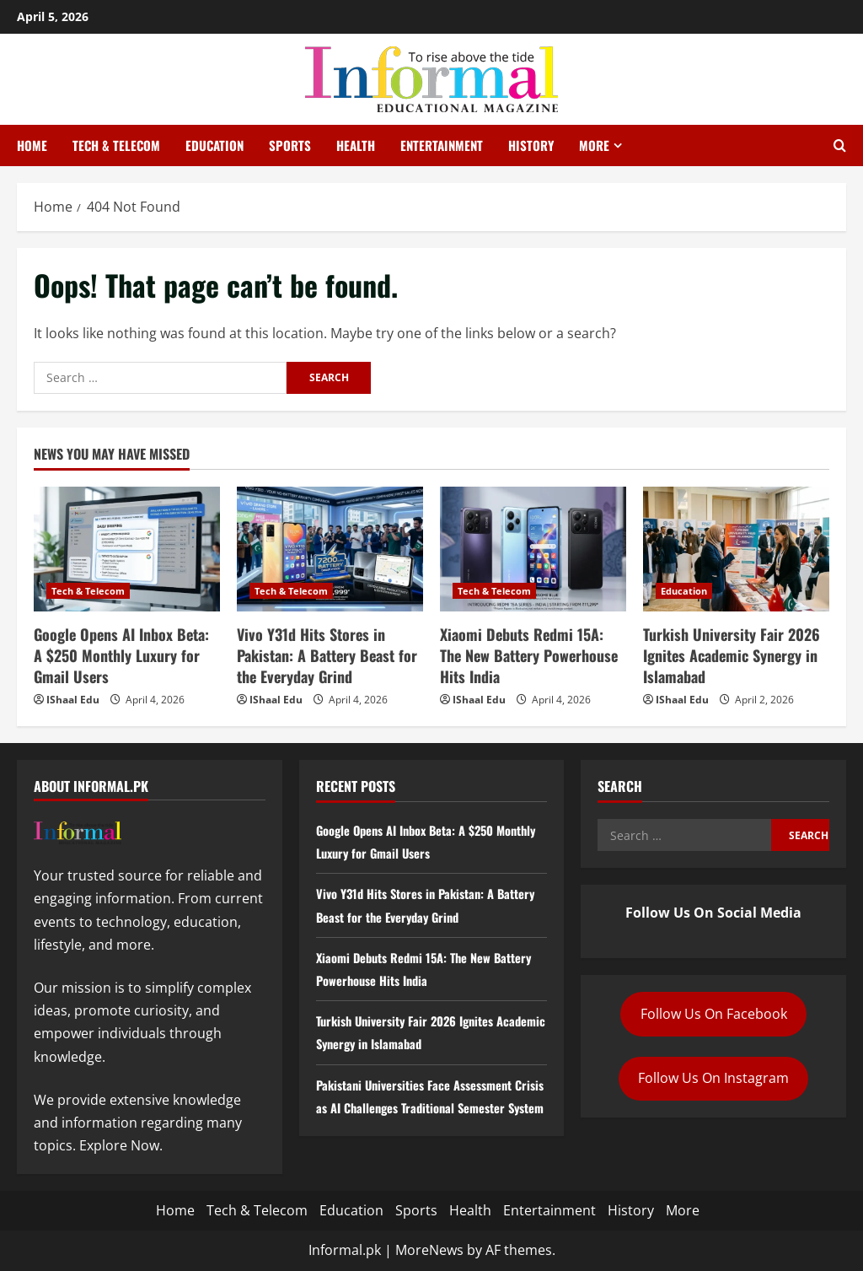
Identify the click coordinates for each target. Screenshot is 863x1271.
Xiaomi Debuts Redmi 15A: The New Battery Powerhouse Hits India (529, 655)
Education (214, 145)
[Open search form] (840, 146)
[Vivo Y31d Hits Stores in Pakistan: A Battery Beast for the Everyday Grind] (330, 549)
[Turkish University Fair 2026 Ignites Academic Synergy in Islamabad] (736, 549)
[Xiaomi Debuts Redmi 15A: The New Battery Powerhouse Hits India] (533, 549)
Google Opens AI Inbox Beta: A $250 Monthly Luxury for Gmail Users (121, 655)
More (594, 145)
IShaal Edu (72, 699)
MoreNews (429, 1250)
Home (32, 145)
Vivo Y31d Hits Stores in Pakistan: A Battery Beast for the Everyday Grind (327, 655)
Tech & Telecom (116, 145)
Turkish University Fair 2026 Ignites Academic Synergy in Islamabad (731, 655)
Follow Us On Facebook (714, 1013)
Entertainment (441, 145)
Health (355, 145)
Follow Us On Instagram (713, 1078)
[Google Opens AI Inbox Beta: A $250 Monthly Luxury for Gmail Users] (127, 549)
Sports (290, 145)
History (531, 145)
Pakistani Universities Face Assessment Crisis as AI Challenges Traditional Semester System (424, 1107)
